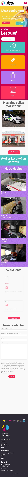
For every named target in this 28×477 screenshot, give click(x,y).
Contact (3, 447)
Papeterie (3, 454)
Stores (2, 458)
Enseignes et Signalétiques (7, 453)
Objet (13, 338)
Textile (2, 457)
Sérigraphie (3, 455)
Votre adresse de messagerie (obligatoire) (13, 334)
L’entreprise (3, 441)
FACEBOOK (10, 470)
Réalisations (4, 443)
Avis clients (3, 444)
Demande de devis (5, 445)
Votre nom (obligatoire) (13, 329)
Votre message (13, 351)
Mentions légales (13, 473)
